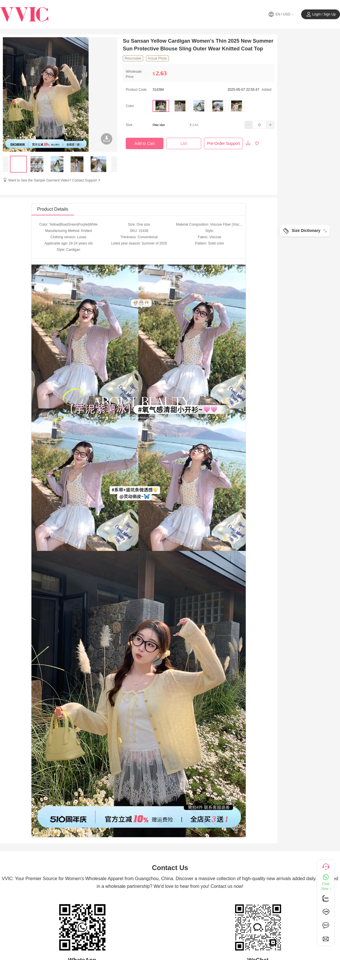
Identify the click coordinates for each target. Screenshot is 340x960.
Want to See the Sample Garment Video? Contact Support (54, 180)
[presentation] (6, 164)
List (184, 143)
